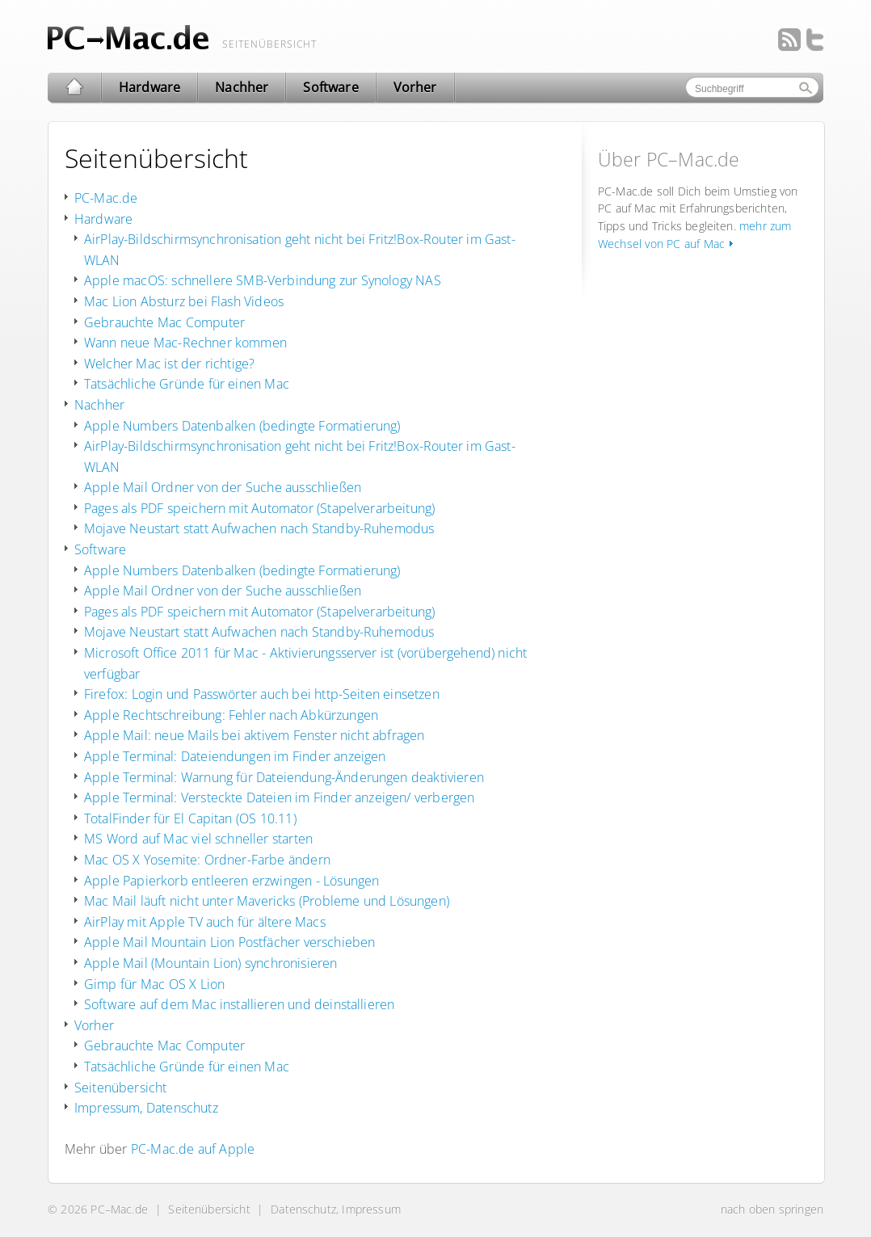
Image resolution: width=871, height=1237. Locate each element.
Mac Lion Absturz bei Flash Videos (184, 301)
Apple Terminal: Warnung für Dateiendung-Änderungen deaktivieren (284, 777)
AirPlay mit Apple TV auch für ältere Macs (205, 922)
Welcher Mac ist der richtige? (169, 363)
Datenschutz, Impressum (336, 1209)
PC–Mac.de (118, 1209)
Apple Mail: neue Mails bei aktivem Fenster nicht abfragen (254, 735)
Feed (789, 39)
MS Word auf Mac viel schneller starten (198, 839)
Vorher (94, 1025)
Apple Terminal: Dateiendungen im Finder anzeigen (234, 756)
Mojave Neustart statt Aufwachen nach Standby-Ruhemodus (259, 528)
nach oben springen (772, 1209)
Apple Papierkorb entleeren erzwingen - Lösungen (231, 881)
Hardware (103, 219)
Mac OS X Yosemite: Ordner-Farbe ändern (207, 860)
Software (100, 549)
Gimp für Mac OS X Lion (154, 984)
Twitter (812, 39)
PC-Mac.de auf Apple (193, 1149)
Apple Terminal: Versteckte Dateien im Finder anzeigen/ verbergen (279, 797)
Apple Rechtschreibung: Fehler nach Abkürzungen (231, 715)
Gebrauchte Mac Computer (164, 322)
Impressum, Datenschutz (146, 1108)
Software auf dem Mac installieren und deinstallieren (239, 1004)
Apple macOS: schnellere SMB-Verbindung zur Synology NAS (262, 280)
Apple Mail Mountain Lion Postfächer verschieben (229, 942)
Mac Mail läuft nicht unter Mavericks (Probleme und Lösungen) (266, 901)
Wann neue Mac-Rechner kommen (185, 342)
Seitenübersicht (120, 1087)
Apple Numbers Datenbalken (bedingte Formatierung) (242, 426)
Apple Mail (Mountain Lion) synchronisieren (210, 963)
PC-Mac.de (105, 198)
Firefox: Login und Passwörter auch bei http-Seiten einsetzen (262, 694)
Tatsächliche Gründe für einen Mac (186, 384)
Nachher (99, 405)
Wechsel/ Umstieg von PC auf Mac (128, 37)
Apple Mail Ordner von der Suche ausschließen (222, 487)
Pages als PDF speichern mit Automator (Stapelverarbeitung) (259, 508)
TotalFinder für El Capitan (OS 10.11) (190, 818)
